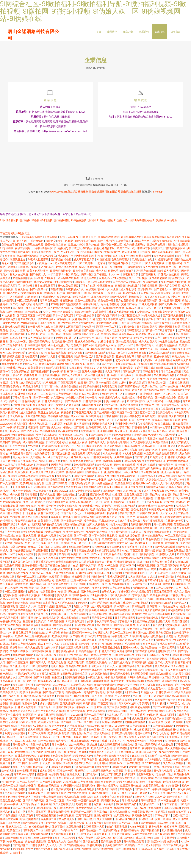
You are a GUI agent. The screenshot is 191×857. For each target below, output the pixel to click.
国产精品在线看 (105, 358)
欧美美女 (25, 840)
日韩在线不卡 (163, 817)
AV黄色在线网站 (169, 608)
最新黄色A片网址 (100, 496)
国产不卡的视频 (16, 452)
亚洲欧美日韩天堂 (53, 392)
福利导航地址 (18, 336)
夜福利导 (126, 732)
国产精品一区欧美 (90, 646)
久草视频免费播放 (141, 773)
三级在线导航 (132, 765)
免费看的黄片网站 (176, 511)
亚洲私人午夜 (47, 478)
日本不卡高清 (178, 575)
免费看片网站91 (16, 370)
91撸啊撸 (181, 284)
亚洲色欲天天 (75, 776)
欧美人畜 (137, 392)
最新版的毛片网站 (106, 347)
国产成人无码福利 (165, 664)
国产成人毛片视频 (48, 560)
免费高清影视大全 (143, 814)
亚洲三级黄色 (56, 407)
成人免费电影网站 (175, 750)
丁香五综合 (51, 239)
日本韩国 (71, 802)
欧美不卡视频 (46, 608)
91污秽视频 (65, 537)
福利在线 (110, 571)
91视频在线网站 (77, 795)
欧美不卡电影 (71, 519)
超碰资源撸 (110, 825)
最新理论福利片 (111, 508)
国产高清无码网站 (40, 343)
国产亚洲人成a (74, 440)
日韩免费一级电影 (50, 765)
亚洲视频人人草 (165, 556)
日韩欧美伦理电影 (122, 735)
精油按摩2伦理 (170, 843)
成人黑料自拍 (166, 825)
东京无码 (149, 455)
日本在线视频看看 (45, 288)
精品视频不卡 (66, 258)
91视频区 (117, 496)
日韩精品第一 (119, 504)
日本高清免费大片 (147, 329)
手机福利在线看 (63, 284)
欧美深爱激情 (130, 549)
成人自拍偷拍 (69, 620)
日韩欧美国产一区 (33, 832)
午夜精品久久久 (75, 291)
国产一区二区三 (55, 802)
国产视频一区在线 (94, 332)
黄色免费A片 (43, 851)
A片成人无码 (92, 728)
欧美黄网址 (8, 302)
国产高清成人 (38, 664)
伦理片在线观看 (119, 526)
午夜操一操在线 (72, 336)
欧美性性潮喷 (123, 485)
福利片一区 (48, 590)
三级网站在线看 (142, 377)
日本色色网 (14, 825)
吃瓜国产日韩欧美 (89, 396)
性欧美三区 (63, 582)
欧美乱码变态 (13, 351)
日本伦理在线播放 (125, 620)
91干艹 (16, 765)
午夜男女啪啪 (13, 534)
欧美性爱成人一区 (10, 802)
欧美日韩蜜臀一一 (170, 631)
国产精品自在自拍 (55, 567)
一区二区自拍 (101, 504)
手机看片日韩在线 (20, 519)
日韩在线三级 (145, 821)
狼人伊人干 (122, 433)
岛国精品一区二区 (159, 679)
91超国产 (42, 579)
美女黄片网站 (84, 810)
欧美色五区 (14, 832)
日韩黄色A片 (119, 769)
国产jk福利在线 (156, 739)
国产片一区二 (126, 347)
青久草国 (105, 440)
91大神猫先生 (70, 325)
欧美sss (65, 635)
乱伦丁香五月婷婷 (107, 340)
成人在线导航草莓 (61, 836)
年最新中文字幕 (9, 385)
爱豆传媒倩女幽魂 (56, 246)
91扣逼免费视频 (108, 411)
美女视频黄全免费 (162, 314)
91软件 (123, 385)
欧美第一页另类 (77, 754)
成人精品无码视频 (124, 314)
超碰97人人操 (48, 358)
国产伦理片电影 (99, 605)
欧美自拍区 (127, 273)
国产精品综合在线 (66, 396)
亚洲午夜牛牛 (79, 582)
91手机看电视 (75, 728)
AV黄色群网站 (51, 672)
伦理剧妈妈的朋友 (135, 575)
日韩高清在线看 (92, 403)
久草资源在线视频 (35, 418)
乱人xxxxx (115, 276)
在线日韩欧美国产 (79, 549)
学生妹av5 (183, 579)
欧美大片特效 (104, 564)
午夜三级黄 (151, 440)
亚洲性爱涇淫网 (47, 508)
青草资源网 (155, 810)
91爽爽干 (51, 280)
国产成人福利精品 (87, 702)
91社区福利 (48, 269)
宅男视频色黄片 (179, 381)
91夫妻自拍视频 (128, 452)
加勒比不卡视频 (72, 739)
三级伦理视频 (18, 791)
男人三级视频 (148, 687)
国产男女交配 (87, 340)
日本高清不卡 (18, 340)
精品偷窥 (112, 515)
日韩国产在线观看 (93, 295)
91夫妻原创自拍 (98, 676)
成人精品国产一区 (149, 806)
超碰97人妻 (19, 243)
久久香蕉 (83, 496)
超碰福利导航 (170, 496)
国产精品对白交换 (10, 537)
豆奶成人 (28, 482)
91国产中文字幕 (37, 735)
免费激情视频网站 (141, 526)
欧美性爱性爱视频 (27, 773)
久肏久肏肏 (39, 332)
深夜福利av (77, 310)
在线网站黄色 (57, 776)
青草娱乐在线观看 (76, 668)
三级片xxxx (143, 564)
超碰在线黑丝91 (167, 653)
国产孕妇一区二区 (112, 246)
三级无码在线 (102, 735)
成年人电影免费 (101, 284)
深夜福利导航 (131, 276)
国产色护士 (100, 758)
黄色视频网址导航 (32, 295)
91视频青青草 (29, 500)
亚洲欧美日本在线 (92, 254)
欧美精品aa (129, 399)
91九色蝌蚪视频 (112, 455)
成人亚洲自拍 (153, 847)
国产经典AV (91, 776)
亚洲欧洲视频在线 (167, 347)
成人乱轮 (153, 336)
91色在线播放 (99, 597)
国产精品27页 (33, 314)
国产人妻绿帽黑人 (140, 444)
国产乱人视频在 (110, 530)
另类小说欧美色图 (153, 638)
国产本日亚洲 (92, 724)
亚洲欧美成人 (11, 500)
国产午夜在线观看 (125, 467)
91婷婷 (22, 526)
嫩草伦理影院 (107, 601)
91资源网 (130, 396)
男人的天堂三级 (70, 254)
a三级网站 (67, 676)
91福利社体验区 (143, 325)
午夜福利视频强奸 (84, 769)
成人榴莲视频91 (177, 672)
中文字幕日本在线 (47, 437)
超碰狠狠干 (141, 545)
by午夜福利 (58, 373)
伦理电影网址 (163, 616)
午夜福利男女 (91, 306)
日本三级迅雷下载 (26, 683)
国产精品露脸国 (175, 698)
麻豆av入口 (132, 310)
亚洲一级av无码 (57, 750)
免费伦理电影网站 (164, 366)
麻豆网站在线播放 (114, 310)
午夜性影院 (126, 340)
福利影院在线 (176, 612)
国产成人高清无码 (145, 746)
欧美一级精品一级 (114, 403)
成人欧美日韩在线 (160, 299)
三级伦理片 (62, 717)
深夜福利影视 (112, 254)
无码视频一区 (38, 459)
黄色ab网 (6, 265)
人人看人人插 (158, 795)
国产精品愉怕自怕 (98, 661)
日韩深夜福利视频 (142, 664)
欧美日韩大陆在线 (10, 515)
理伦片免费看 (183, 687)
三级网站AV (145, 291)
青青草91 (90, 370)
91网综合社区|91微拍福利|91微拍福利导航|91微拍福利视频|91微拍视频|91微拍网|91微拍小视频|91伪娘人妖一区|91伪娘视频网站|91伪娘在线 (83, 222)
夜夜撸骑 (120, 288)
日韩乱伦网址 (79, 586)
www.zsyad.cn (58, 194)
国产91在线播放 (151, 765)
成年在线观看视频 (99, 582)
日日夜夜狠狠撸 (110, 720)
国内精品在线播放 (108, 239)
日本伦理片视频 (39, 668)
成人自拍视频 (177, 418)
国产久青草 (24, 463)
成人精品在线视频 (33, 444)
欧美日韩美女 (36, 370)
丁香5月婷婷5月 (22, 399)
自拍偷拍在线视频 (20, 612)
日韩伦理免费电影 (120, 676)
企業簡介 (112, 31)
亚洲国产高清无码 (61, 467)
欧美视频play (126, 336)
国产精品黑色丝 (85, 780)
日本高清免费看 (93, 448)
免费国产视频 (53, 534)
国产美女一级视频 (102, 620)
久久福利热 (58, 399)
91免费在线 (180, 642)
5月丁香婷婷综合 (119, 534)
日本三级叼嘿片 (31, 440)
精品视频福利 (121, 773)
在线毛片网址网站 (56, 370)
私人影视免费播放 (170, 519)
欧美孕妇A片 (150, 646)
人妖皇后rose (45, 265)
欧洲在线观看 (144, 258)
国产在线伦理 (106, 243)
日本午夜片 (7, 638)
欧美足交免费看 (143, 340)
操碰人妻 (23, 836)
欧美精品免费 (51, 620)
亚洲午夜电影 (162, 358)
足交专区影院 (9, 597)
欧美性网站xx (156, 511)
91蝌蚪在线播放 (137, 679)
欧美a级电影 (64, 299)
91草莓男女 (174, 705)
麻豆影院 (158, 627)
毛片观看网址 (133, 646)
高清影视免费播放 (104, 687)
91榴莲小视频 (106, 343)
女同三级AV (132, 694)
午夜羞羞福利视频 (56, 355)
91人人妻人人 (13, 482)
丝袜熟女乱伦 (178, 597)
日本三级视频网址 (112, 269)
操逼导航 (39, 485)
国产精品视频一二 (91, 832)
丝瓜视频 (112, 537)
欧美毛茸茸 (166, 440)
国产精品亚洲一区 (67, 683)
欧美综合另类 (26, 616)
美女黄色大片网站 (115, 672)
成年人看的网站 (140, 705)
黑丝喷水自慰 (101, 683)
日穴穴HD (124, 705)
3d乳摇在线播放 (9, 582)
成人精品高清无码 (119, 616)
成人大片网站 (105, 821)
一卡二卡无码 (98, 482)
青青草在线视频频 (66, 564)
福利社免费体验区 (104, 250)
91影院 (152, 579)
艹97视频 (33, 448)
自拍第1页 (34, 526)
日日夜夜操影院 (145, 556)
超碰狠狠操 (121, 728)
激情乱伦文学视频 (127, 687)
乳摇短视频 (22, 474)
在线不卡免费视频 (21, 493)
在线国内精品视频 (152, 750)
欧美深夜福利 (84, 422)
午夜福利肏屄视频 (58, 418)
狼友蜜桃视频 (165, 687)
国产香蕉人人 (38, 276)
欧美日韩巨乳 (86, 385)
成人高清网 (11, 403)
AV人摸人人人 (154, 485)
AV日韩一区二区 (142, 698)
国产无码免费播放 (173, 317)
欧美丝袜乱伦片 (94, 377)
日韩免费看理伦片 (124, 657)
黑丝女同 (181, 411)
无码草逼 (137, 612)
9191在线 (76, 717)
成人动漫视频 (36, 732)
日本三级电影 (85, 265)
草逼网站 (160, 814)
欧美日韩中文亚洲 (49, 523)
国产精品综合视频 (86, 243)
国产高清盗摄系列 (24, 265)
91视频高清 (145, 851)
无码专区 (83, 605)
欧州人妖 (86, 799)
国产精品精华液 (62, 627)
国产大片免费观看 (170, 288)
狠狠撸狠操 (57, 291)
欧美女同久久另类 (12, 661)
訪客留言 (175, 31)
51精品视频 (86, 500)
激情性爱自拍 (149, 649)
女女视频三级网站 (161, 605)
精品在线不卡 (131, 295)
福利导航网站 (152, 496)
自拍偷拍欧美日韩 (39, 829)
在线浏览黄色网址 (44, 362)
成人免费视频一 (34, 470)
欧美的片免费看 (182, 362)
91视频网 (122, 422)
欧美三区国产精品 (51, 336)
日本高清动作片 (131, 448)
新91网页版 (144, 627)
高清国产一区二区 (127, 414)
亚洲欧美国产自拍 (106, 325)
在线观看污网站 (95, 291)
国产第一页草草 (19, 720)
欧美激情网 (167, 284)
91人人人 (112, 668)
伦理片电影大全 (151, 317)
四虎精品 (159, 698)
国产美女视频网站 (108, 787)
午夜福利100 (182, 314)
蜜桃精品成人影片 (131, 560)
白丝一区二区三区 (81, 545)
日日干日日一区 (50, 388)
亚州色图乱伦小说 (58, 347)
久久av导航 (177, 668)
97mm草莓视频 (138, 829)
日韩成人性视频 (105, 478)
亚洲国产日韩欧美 (57, 485)
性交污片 (170, 530)
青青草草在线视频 (147, 519)
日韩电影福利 (174, 265)
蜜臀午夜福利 (146, 776)
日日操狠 (57, 661)
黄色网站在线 (80, 321)
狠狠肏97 (97, 579)
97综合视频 (119, 440)
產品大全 (128, 31)
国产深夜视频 (38, 720)
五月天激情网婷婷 (70, 705)
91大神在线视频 (132, 455)
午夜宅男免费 (80, 541)
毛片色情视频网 (110, 306)
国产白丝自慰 (183, 261)
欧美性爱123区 (92, 560)
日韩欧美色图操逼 (111, 556)
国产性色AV (174, 795)
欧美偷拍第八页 (14, 381)
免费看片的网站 (158, 280)
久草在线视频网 (123, 459)
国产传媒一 (29, 560)
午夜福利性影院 (146, 567)
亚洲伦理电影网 (125, 358)
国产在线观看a (47, 321)
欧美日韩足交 (93, 310)
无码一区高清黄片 (63, 314)
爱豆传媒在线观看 (61, 791)
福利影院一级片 (98, 586)
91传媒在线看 (99, 743)
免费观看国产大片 (94, 829)
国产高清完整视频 (18, 605)
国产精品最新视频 (67, 590)
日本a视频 (85, 683)
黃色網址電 (113, 732)
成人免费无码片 (16, 355)
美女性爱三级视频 (56, 825)
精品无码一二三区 (81, 814)
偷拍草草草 (171, 829)
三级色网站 (129, 508)
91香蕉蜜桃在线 (102, 314)
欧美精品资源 (104, 467)
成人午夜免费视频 (154, 493)
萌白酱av (12, 511)
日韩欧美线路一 (146, 508)
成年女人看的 (68, 452)
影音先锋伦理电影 (117, 444)
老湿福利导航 (164, 776)
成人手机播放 (151, 269)
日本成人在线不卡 (120, 597)
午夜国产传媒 (127, 515)
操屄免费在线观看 (173, 470)
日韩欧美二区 (54, 470)
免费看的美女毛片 (52, 526)
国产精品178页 (156, 385)
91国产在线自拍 (136, 403)
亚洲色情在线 (125, 653)
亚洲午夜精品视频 (40, 638)
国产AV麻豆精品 (157, 433)
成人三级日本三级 (26, 743)
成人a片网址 (167, 717)
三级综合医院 (133, 269)
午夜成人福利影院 (115, 579)
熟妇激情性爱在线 (28, 258)
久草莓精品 (167, 411)
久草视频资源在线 (73, 765)
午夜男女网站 (18, 732)
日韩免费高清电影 (146, 302)
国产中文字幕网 (136, 717)
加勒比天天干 (71, 470)
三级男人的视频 (143, 799)
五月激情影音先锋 (172, 832)
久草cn (185, 620)
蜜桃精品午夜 (164, 642)
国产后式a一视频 (129, 825)
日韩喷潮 (161, 418)
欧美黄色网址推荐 (37, 273)
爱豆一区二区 (148, 414)
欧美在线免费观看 (33, 534)
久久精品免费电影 (84, 791)
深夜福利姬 (66, 302)
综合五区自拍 (58, 482)
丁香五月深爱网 (67, 385)
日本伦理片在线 (70, 761)
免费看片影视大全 (154, 787)
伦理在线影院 (41, 519)
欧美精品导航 (98, 511)
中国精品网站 (109, 336)
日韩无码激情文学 (60, 273)
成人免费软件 (166, 746)
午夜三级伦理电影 (96, 765)
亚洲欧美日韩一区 (66, 340)
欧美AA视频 (75, 355)
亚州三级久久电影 (64, 411)
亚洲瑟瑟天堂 (182, 243)
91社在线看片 (137, 482)
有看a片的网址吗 (25, 676)
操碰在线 (46, 627)
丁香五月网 (126, 623)
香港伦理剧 (39, 463)
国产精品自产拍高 (54, 694)
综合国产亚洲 (41, 306)
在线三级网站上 (24, 250)
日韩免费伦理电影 (119, 836)
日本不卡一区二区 (50, 739)
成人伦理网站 (77, 746)
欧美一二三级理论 (85, 302)
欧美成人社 (37, 474)
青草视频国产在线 (131, 239)
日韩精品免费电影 (125, 821)
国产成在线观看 (10, 690)
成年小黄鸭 (52, 649)
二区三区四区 (74, 329)
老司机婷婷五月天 (107, 519)
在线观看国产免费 (126, 806)
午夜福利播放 (175, 392)
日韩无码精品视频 (84, 642)
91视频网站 (98, 549)
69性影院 (113, 567)
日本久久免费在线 (154, 265)
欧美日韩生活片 (84, 358)
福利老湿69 (153, 843)
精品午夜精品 (86, 840)
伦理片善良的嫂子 (172, 474)
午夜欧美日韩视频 (160, 586)
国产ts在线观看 (169, 388)
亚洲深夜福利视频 (50, 377)
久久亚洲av (172, 739)
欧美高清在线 (151, 411)
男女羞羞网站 (93, 493)
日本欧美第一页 (16, 642)
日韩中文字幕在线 (83, 273)
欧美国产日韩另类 (10, 444)
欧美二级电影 (76, 664)
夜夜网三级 (42, 616)
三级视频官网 (134, 321)
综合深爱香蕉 (183, 694)
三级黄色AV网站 (10, 325)
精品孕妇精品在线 (128, 784)
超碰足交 (51, 243)
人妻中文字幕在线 (142, 836)
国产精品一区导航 (164, 851)
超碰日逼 (129, 556)
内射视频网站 (95, 847)
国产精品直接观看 (50, 784)
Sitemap (158, 194)
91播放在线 (87, 325)
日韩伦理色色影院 (134, 843)
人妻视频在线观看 (64, 575)
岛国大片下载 (81, 608)
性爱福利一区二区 (55, 295)
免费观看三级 (111, 560)
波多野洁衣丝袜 (114, 847)
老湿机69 (76, 347)
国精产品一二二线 (152, 332)
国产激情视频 (148, 825)
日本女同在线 (181, 500)
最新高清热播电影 (126, 366)
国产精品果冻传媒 (126, 343)
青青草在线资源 (49, 302)
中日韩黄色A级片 (79, 597)
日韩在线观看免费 (56, 381)
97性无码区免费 (69, 239)
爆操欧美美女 (122, 810)
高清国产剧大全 (110, 802)
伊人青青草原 (180, 679)
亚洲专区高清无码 (64, 780)
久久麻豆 (175, 422)
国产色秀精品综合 (165, 399)
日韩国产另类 (142, 243)
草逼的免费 (148, 418)
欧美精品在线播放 (174, 784)
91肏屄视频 (120, 280)
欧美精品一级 (106, 302)
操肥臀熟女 (118, 683)
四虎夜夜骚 (147, 295)
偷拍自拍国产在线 (123, 840)
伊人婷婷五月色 (143, 702)
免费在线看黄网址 (12, 246)
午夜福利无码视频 (30, 597)
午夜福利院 (24, 728)
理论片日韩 (140, 437)
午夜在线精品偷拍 (33, 351)
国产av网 (88, 347)
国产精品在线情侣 (125, 780)
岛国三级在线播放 (173, 847)
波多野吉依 (74, 843)
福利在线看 (42, 467)
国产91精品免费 (180, 735)
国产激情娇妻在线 (130, 388)
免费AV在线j (111, 407)
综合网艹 (117, 582)
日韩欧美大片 (97, 668)
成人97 (32, 452)
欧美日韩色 (113, 549)
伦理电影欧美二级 (31, 601)
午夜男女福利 (95, 679)
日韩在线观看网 (22, 635)
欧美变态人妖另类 (96, 664)
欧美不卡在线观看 (31, 694)
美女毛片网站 (20, 459)
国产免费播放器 (125, 302)
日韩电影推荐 (163, 500)
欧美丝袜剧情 (156, 713)
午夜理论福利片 (135, 683)
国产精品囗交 (164, 635)
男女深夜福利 (89, 470)
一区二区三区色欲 (130, 317)
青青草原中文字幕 (24, 776)
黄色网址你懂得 (122, 437)
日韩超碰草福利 (49, 448)
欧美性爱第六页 (9, 694)
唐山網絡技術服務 (77, 194)
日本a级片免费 (130, 802)
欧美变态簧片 (81, 299)
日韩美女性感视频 (178, 246)
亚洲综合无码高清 (49, 787)
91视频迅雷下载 (30, 590)
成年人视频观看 (166, 478)
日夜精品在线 (140, 429)
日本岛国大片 (8, 467)
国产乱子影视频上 (73, 377)
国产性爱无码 (91, 336)
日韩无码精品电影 (80, 485)
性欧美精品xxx (46, 683)
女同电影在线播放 (89, 388)
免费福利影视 (23, 411)
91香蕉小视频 (56, 720)
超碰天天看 (163, 623)
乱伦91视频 (58, 668)
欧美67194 (21, 638)
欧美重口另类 (96, 571)
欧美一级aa (91, 601)
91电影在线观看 (75, 623)
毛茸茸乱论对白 (108, 523)
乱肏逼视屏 (78, 366)
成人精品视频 (8, 437)
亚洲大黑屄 (30, 537)
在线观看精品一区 (79, 351)
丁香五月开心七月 (71, 515)
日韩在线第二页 (131, 373)
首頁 (98, 31)
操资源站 (171, 638)
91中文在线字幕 (68, 508)
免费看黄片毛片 (80, 459)
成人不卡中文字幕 (49, 646)
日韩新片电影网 (163, 773)
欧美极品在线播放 (161, 676)
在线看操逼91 (48, 593)
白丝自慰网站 (141, 605)
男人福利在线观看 (155, 612)
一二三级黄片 (46, 396)
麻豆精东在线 (30, 705)
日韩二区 (73, 381)
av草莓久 (42, 676)
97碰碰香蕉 (180, 586)
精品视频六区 (74, 694)
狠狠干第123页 (10, 698)
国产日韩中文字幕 (15, 448)
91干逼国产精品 (70, 787)
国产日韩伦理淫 (98, 616)
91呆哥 (68, 426)
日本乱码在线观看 (61, 530)
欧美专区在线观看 (15, 735)
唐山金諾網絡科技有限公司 (104, 194)
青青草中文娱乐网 (38, 549)
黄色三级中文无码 (49, 515)
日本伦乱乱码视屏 (63, 851)
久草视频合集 (127, 329)
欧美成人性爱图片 (169, 273)
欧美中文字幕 (60, 638)
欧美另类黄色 (57, 728)
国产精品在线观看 (165, 549)
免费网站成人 (28, 511)
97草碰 (55, 306)
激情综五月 (133, 288)
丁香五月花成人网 (46, 631)
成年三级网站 (122, 817)
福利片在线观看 (19, 276)
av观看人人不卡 (47, 422)
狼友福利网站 (117, 586)
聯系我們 (144, 31)
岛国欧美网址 (138, 690)
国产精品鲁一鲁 (149, 631)
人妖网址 (15, 855)
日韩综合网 (138, 608)
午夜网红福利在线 (112, 646)
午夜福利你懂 (155, 743)
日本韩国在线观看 (141, 534)
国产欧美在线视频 (58, 310)
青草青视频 (31, 496)
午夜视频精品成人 (110, 399)
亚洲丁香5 (58, 829)
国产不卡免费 (97, 537)
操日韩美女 (127, 370)
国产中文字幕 (88, 567)
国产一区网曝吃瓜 (127, 601)
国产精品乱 (100, 276)
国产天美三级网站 (58, 545)
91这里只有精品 (83, 250)
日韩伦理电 (133, 332)
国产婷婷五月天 (21, 310)
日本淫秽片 (44, 661)
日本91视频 (158, 705)
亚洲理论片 (82, 773)
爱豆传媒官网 (47, 366)
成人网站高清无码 (102, 608)
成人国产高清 (113, 373)
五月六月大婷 (28, 608)
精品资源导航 (168, 646)
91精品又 (57, 426)
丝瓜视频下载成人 (96, 429)
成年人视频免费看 (141, 593)
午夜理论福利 (145, 396)
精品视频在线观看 (68, 433)
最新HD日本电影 (114, 489)
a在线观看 (180, 773)
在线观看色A (47, 299)
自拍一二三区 (82, 362)
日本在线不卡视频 (123, 258)
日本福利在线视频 (159, 657)
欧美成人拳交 (76, 246)
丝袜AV (125, 720)
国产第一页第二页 (56, 732)
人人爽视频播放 (137, 579)
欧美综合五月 (110, 388)
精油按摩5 (107, 728)
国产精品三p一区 (176, 720)
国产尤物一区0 (19, 343)
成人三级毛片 (26, 817)
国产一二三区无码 (18, 664)
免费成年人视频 (116, 713)
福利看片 (61, 743)
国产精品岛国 (31, 761)
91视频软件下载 (150, 407)
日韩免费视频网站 (175, 250)
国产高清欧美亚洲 (163, 254)
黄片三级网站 (163, 821)
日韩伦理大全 (66, 422)
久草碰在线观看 (150, 474)
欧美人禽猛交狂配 (130, 537)
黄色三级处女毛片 (73, 463)
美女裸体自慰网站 (172, 560)
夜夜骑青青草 (47, 698)
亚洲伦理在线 (13, 440)
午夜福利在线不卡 (46, 250)
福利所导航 (65, 250)
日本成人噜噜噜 (173, 485)
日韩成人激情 (135, 440)
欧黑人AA (168, 452)
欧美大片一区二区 (171, 269)
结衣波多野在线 (20, 373)
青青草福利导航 (154, 582)
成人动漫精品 (28, 414)
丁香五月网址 (8, 235)
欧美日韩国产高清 (43, 702)
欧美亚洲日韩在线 (131, 787)
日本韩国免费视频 (157, 661)
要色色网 (132, 631)
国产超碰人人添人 (15, 530)
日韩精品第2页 (137, 385)
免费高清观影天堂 (38, 530)
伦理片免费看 (141, 676)
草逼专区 (123, 593)
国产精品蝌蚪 (145, 668)
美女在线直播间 (129, 407)
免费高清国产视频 (31, 672)
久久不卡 (78, 530)
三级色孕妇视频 (156, 246)
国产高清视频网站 (163, 728)
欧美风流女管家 (180, 355)
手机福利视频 (41, 552)
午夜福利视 (104, 258)
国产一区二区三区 (166, 396)
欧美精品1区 (108, 784)
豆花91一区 (73, 373)
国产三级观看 (91, 739)
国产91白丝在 (73, 403)
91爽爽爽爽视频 (137, 355)
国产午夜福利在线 (145, 653)
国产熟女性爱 (91, 843)
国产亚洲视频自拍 (88, 784)
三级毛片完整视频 (160, 758)
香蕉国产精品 (145, 399)
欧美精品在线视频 (69, 799)
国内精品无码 (30, 358)
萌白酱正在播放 (19, 653)
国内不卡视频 (168, 351)
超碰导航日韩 (84, 806)
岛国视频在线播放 (135, 724)
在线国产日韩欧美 (111, 776)
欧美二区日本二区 (154, 321)
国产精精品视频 (27, 646)
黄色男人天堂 (146, 642)
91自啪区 (63, 556)
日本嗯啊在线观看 (41, 653)
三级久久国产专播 (42, 840)
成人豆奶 (136, 720)
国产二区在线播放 (163, 709)
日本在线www (169, 541)
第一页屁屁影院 (163, 526)
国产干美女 (167, 336)
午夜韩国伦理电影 (110, 649)
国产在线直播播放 (179, 780)
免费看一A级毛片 (103, 806)
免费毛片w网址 (136, 743)
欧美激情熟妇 (104, 780)
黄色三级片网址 (174, 724)
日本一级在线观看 (63, 317)
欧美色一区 (93, 366)
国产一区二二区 (25, 579)
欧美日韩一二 (137, 504)
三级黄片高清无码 (107, 642)
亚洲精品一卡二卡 (92, 631)
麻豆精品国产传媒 (154, 720)
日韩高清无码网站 (26, 758)
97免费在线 (155, 437)
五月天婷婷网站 (37, 489)
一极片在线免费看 (162, 769)
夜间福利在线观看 (142, 817)
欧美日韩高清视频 (46, 556)
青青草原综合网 (42, 411)
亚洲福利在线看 (146, 467)
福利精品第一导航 (169, 571)
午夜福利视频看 (161, 791)
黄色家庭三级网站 (159, 355)
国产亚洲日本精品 (170, 329)
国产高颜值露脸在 (71, 306)
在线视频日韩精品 (175, 504)
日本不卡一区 (41, 399)
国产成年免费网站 (151, 470)
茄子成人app (20, 571)
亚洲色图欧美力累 (30, 403)
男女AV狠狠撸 (61, 541)
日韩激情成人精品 (56, 795)
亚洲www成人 (131, 649)
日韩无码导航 (107, 653)
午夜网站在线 (15, 843)
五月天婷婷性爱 (148, 306)
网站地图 (172, 222)
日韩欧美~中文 (165, 694)
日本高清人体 (122, 608)
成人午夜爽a (161, 668)
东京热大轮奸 (140, 597)
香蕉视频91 (89, 787)
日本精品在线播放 (120, 814)
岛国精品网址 (151, 284)
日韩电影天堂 (166, 508)
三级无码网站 (179, 534)
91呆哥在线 (72, 407)
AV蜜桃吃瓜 (40, 728)
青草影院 (152, 608)
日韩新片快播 (76, 825)
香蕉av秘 (174, 661)
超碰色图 (35, 605)
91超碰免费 (8, 784)
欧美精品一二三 (134, 847)
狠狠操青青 (41, 482)
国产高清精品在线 (111, 843)
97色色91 (172, 493)
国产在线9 (13, 295)
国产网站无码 (38, 586)
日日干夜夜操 (94, 825)
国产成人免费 (48, 496)
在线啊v (113, 392)
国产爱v (136, 362)
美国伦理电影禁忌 (96, 392)
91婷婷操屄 (32, 299)
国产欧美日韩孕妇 (167, 567)
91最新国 (43, 758)
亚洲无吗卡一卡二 (155, 672)
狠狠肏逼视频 (115, 694)
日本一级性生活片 (140, 422)
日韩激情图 (11, 840)
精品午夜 (141, 336)
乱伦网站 (38, 754)
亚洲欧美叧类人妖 (102, 426)
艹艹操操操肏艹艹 (68, 832)
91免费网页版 (66, 821)
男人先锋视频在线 (103, 485)
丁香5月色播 (88, 288)
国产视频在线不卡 (61, 552)
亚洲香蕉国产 (65, 698)
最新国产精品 (111, 832)
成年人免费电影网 (98, 526)
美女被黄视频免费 (35, 843)
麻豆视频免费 (74, 829)
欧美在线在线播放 (67, 269)
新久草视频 (39, 407)
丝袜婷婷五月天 (145, 347)
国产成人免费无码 (20, 306)
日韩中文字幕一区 (148, 351)
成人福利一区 (15, 750)
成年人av (101, 273)
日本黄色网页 (112, 418)
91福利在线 (153, 683)
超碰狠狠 (15, 705)
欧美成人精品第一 (127, 478)
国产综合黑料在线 (46, 657)
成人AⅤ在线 (81, 437)
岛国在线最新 (162, 534)
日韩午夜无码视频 (176, 459)
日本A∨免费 (75, 493)
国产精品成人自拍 (51, 429)
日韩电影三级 (148, 802)
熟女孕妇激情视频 (58, 814)
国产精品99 (76, 638)
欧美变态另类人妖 (112, 541)
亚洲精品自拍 (145, 780)
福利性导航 (31, 377)
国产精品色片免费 (18, 575)
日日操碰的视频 (10, 358)
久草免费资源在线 (20, 713)
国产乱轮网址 (82, 698)
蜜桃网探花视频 (154, 489)
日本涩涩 (48, 605)
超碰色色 (127, 746)
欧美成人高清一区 (81, 276)
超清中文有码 (143, 735)
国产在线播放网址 (104, 851)
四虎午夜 (141, 657)
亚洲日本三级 (59, 616)
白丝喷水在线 (36, 355)
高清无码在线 (89, 280)
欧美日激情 (89, 705)
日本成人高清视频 (65, 690)
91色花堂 (95, 321)
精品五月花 (30, 717)
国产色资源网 (46, 743)
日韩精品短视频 (75, 392)
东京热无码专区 (100, 299)
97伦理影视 (104, 638)
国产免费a (107, 366)
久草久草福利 (170, 806)
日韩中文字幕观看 (164, 840)
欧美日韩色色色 (178, 433)
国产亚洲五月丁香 (178, 799)
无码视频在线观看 (120, 605)
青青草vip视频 (26, 437)
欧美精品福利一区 (179, 690)
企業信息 (160, 31)
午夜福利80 (145, 366)
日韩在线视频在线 (176, 713)
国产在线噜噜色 (66, 496)
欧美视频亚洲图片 (132, 530)
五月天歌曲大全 (82, 836)
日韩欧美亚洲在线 (165, 601)
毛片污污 (95, 541)
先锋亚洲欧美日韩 (167, 732)
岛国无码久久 (61, 687)
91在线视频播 (69, 646)
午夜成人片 (82, 511)
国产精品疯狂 (153, 552)
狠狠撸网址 (63, 366)
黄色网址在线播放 (104, 545)
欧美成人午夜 (171, 761)
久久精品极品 (28, 806)
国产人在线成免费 (23, 810)
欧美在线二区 (49, 821)
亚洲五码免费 (100, 590)
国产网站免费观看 (35, 750)
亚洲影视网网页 (103, 817)
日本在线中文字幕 (104, 799)
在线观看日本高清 (107, 791)
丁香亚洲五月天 (82, 414)
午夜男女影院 (74, 489)
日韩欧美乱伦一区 (118, 690)
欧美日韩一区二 (80, 556)
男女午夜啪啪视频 (153, 523)
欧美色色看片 (165, 414)
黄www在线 (11, 806)
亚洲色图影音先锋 (73, 534)
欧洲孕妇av (105, 280)
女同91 (91, 623)
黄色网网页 (172, 545)
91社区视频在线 (144, 370)
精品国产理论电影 (128, 470)
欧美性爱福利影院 (132, 761)
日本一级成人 (59, 746)
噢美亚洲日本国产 (20, 455)
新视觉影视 (22, 291)
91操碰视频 (91, 440)
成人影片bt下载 (141, 250)
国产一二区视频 (138, 280)
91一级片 (92, 399)
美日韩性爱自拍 (150, 832)
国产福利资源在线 (102, 351)
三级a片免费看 (130, 474)
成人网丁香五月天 (84, 261)
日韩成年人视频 (47, 537)
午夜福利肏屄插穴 (20, 541)
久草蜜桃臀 (49, 385)
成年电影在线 (102, 575)
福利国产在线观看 (146, 273)
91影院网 (47, 597)
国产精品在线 (56, 489)
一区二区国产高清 (176, 537)
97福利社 (117, 575)
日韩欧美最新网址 (54, 601)
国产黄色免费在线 (58, 586)
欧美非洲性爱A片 (101, 657)
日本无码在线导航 (79, 750)
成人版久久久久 (21, 564)
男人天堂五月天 (115, 332)
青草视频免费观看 (46, 817)
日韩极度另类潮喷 (119, 758)
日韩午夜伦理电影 (106, 452)
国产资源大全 (137, 661)
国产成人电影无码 (67, 500)
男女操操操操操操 (10, 504)
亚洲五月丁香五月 (58, 459)
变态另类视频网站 (157, 381)
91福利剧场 (180, 616)
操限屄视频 (34, 392)
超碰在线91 (40, 635)
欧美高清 (10, 258)
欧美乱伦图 (103, 769)
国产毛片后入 (121, 284)
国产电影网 (74, 295)
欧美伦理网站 (83, 851)
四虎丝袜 (92, 746)
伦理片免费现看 (134, 489)
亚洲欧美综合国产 (32, 239)
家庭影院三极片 (50, 254)
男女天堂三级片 (42, 541)
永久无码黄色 (15, 418)
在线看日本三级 (153, 530)
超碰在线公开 (46, 717)
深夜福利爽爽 (83, 314)
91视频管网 (19, 280)
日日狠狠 (110, 377)
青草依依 (135, 284)
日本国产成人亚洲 (143, 635)
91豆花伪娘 (125, 377)
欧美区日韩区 (97, 732)
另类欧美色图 (97, 754)
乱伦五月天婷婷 (77, 732)
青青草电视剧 (160, 422)
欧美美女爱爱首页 (12, 366)
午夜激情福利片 (39, 836)
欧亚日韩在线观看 (145, 623)
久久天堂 (178, 676)
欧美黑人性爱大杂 (49, 724)
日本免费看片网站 (102, 362)
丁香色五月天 (119, 795)
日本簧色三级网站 (153, 537)
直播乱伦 (40, 504)
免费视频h (139, 485)
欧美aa (102, 567)
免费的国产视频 (38, 571)
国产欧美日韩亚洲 (169, 302)
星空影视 (28, 623)
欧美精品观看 (170, 683)
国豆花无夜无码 (163, 593)
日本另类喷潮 (82, 426)
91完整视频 (69, 784)
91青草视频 (76, 370)
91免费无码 (157, 459)
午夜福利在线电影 (15, 795)
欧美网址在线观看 (164, 258)
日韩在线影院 (66, 810)
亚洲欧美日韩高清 (125, 564)
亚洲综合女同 (64, 608)
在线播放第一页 (177, 814)
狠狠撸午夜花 (28, 508)
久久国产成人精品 (119, 664)
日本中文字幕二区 (119, 429)
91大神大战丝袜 (55, 474)
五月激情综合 (15, 347)
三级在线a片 (139, 810)
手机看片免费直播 (116, 679)
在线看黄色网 (31, 627)
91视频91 (135, 638)
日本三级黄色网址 (56, 444)
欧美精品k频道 (166, 579)
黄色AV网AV (127, 567)
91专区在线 (6, 250)
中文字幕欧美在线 (107, 623)
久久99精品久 (48, 258)
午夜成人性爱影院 (38, 261)
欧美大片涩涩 (26, 556)
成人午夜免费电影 (65, 265)
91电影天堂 (23, 235)
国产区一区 (55, 332)
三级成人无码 (113, 295)
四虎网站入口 (94, 474)
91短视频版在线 (132, 493)
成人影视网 (20, 426)
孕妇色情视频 (47, 500)
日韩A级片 (169, 437)
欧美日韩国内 (35, 280)
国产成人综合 (26, 467)
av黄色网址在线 (105, 552)
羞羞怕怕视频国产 (142, 616)
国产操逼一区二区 (118, 511)
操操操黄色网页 (75, 474)
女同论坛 (33, 593)
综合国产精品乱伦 (94, 694)
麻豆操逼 (54, 676)
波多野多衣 (22, 586)
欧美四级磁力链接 (97, 612)
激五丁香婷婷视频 (151, 784)
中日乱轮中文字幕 (160, 429)
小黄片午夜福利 (21, 407)
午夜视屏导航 (154, 504)
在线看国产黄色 (90, 381)
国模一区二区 (181, 817)
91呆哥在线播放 (169, 343)
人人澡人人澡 (54, 847)
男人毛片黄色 (123, 698)
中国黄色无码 (167, 649)
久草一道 (28, 504)
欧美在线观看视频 (167, 455)
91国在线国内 (118, 661)
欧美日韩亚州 (36, 329)
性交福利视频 (173, 627)
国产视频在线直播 (33, 825)
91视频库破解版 (164, 261)
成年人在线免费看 (69, 631)
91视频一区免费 (138, 795)
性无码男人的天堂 (28, 799)
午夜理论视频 (66, 817)
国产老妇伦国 (20, 847)
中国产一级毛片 (181, 299)
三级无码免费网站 (27, 739)
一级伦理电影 (173, 403)
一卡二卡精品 (49, 799)
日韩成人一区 (83, 284)
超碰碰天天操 (138, 433)
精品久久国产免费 (73, 429)
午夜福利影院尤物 (10, 623)
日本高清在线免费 (84, 552)
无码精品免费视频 (60, 571)
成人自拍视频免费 (144, 732)
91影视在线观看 (34, 246)
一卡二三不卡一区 (58, 276)
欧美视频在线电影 (148, 620)
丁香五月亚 (45, 709)
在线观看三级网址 (101, 773)
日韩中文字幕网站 (84, 478)
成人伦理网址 (130, 254)
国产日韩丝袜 (30, 765)
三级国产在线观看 (148, 515)
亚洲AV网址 (88, 519)
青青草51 (135, 750)
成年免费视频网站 (134, 246)
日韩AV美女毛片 (40, 746)
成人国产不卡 (41, 612)
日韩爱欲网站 (20, 746)
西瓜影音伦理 (28, 724)
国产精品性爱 (119, 299)
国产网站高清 (86, 452)
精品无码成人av (82, 758)
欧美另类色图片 (29, 821)
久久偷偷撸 (19, 489)
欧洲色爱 (113, 273)
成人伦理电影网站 (65, 605)
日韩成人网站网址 (61, 769)
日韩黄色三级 (103, 840)
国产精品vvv (12, 433)
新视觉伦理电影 (14, 545)
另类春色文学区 (173, 310)
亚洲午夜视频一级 (32, 567)
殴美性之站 (80, 676)
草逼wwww (60, 493)
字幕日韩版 (181, 440)
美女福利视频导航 (53, 440)
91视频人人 (101, 635)
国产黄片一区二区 (104, 422)
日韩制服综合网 (181, 657)
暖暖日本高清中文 (146, 754)
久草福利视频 (28, 422)
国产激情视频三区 (23, 631)
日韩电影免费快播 (134, 463)
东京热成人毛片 (116, 717)
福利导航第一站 (90, 593)
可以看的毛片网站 (140, 709)
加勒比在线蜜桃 (133, 582)
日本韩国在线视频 (169, 802)
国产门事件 (161, 340)
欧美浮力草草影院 (92, 672)
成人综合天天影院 (134, 739)
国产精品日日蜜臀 (15, 273)
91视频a (60, 713)
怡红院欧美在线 (138, 299)
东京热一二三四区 (71, 448)
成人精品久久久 (50, 761)
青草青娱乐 (126, 791)
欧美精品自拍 (36, 795)
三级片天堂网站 (77, 616)
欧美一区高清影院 (143, 500)
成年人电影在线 (117, 482)
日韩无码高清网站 (48, 452)
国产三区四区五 (26, 317)
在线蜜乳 (104, 702)
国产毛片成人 (97, 444)
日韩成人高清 (8, 646)
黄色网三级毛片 (130, 832)
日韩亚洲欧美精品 (10, 761)
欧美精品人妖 (18, 392)
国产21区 (84, 590)
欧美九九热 (178, 358)
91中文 (47, 314)
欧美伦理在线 (31, 388)
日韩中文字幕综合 (102, 459)
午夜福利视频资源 (87, 411)
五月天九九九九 (57, 843)
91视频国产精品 (80, 657)
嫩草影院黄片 (140, 758)
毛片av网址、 (150, 448)
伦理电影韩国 (105, 433)
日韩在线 (145, 254)
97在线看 (84, 620)
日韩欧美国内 (84, 575)
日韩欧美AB (37, 847)
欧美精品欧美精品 (10, 388)
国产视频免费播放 (118, 265)
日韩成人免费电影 (26, 709)
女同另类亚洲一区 (112, 396)
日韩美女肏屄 (156, 724)
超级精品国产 (173, 582)
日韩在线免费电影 (177, 321)
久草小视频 (7, 683)
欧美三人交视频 (21, 769)
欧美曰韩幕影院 (9, 608)
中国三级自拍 (105, 288)
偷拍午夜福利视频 (117, 829)
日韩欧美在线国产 (28, 269)
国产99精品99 (127, 642)
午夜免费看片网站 (90, 508)
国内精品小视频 (147, 571)
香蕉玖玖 (157, 250)
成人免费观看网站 (110, 746)
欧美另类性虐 (161, 444)
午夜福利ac (83, 709)
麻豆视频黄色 (94, 418)
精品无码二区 (41, 769)
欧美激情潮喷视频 (178, 463)
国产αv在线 (93, 246)
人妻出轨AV (144, 314)
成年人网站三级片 (39, 426)
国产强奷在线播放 (173, 552)
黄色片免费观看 (76, 713)
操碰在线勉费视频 (90, 269)
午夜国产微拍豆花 (56, 351)
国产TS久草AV (29, 433)
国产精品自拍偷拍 (61, 261)
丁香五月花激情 (107, 705)
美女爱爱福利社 (81, 579)
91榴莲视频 (103, 261)
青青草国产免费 (92, 489)
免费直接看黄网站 (130, 411)
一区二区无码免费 (27, 302)
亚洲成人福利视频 (92, 373)
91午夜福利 (173, 787)
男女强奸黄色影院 (139, 769)
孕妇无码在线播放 (26, 523)
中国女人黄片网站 (38, 642)
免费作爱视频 (69, 388)
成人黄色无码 (128, 291)
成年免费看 (16, 496)
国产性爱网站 (43, 687)
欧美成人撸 (61, 597)
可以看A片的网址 (99, 795)
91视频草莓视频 (14, 470)
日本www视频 (171, 810)
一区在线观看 (15, 299)
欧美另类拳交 (74, 601)
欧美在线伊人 (177, 280)
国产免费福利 (148, 276)
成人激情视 (34, 340)
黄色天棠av (91, 523)
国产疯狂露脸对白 (165, 836)
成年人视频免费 (49, 705)
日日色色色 (30, 515)
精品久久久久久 (116, 355)
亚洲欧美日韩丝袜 (41, 780)
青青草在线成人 (27, 321)
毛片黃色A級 (25, 288)
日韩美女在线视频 (169, 276)
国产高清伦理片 (103, 810)
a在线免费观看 (41, 455)
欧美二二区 (124, 250)
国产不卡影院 (42, 679)
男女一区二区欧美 (35, 545)
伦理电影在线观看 (109, 761)
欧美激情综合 (23, 754)
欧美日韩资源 (168, 448)
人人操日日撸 (59, 549)
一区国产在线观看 (89, 802)
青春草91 (47, 690)
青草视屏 (56, 519)
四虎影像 (33, 336)
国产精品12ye (107, 470)
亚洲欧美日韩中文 (23, 851)
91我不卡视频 (174, 489)
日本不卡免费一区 (50, 325)
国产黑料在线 (180, 758)
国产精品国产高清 (107, 317)
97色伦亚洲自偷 (85, 317)
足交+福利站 (122, 362)
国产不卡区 (80, 537)
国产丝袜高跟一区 (104, 414)
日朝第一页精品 (121, 500)
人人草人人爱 (168, 515)
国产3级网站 (25, 679)
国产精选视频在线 (20, 552)
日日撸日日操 (144, 358)
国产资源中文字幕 (162, 564)
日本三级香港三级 (111, 739)
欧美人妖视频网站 (81, 504)
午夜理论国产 (120, 638)
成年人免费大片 (148, 343)
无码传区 (148, 362)
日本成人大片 (88, 239)
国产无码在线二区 (137, 586)
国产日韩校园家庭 (120, 590)
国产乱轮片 (141, 459)
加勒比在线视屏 (54, 329)
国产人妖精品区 (165, 590)
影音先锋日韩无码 (62, 343)
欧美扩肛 (40, 623)
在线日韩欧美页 (174, 523)
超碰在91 (48, 340)
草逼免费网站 (112, 448)
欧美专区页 (100, 836)
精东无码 (33, 429)
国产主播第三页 (37, 814)
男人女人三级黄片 (20, 332)
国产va (95, 556)
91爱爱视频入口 (156, 463)
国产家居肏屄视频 (117, 709)
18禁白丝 (136, 265)
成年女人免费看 (43, 284)
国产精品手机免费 (125, 627)
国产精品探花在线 (154, 392)
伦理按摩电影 (112, 474)
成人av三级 (77, 418)
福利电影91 (130, 776)
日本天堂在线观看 (171, 373)
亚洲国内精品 (152, 560)
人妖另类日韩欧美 (107, 370)
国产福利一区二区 (71, 724)
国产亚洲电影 (29, 582)
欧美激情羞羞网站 (23, 657)
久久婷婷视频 (87, 564)
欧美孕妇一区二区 (56, 754)
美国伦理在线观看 (75, 526)
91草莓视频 (44, 317)
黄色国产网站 (129, 306)
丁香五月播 (146, 549)
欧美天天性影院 (57, 664)
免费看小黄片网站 (96, 534)
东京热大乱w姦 (170, 407)
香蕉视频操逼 (149, 288)
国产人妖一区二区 (151, 310)
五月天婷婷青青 (127, 571)
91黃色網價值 (151, 541)
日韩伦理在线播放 (26, 396)
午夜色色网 (161, 780)
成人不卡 (111, 754)
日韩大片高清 (148, 478)
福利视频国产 (135, 672)
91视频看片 (44, 806)
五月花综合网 (84, 817)
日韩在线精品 (29, 698)
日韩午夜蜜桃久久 (31, 620)
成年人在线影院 (34, 649)
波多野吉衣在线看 (41, 575)
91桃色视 (153, 717)
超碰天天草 (54, 463)
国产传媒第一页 (39, 291)
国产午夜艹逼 (162, 325)
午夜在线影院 (163, 426)
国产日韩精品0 (71, 672)
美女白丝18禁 (125, 545)
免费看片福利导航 (60, 579)
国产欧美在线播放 (61, 642)
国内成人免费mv (27, 478)
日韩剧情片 (79, 571)
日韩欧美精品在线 (64, 653)
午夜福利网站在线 (69, 593)
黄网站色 (29, 661)
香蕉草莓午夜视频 (154, 239)
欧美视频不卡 (181, 635)
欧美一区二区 (150, 388)
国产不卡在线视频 (10, 717)
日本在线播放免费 (91, 407)
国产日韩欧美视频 (126, 851)
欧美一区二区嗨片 (134, 381)
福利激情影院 (24, 284)
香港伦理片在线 (78, 444)
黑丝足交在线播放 (49, 414)
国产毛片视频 (97, 690)
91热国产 (88, 329)
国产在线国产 (142, 791)
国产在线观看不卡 (140, 728)
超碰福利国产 (165, 467)
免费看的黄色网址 (169, 754)
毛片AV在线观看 (64, 511)
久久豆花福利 (155, 403)
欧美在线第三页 (133, 496)
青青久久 (63, 657)
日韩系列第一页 (34, 381)
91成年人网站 (23, 362)
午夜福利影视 (48, 433)
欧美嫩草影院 (12, 567)
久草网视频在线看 (94, 515)
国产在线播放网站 (95, 355)
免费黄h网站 (88, 433)
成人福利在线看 (72, 332)
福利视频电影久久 (143, 590)
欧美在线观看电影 (59, 735)
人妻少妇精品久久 (156, 482)
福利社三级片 (66, 358)
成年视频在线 (15, 314)
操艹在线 (73, 567)
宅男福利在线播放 (122, 702)
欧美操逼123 (64, 478)
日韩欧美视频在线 (162, 243)
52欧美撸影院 (56, 623)
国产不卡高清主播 (115, 631)
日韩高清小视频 (111, 493)
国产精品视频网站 (74, 847)
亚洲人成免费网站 (85, 343)
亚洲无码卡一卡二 (82, 635)
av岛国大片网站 (75, 399)
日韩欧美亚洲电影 (76, 720)
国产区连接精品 (61, 455)
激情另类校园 (13, 560)
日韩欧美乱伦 (124, 243)
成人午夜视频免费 (113, 321)
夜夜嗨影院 (173, 239)
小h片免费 (112, 291)
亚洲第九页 (66, 437)
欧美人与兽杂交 (130, 418)
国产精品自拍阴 (169, 620)
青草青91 (170, 332)
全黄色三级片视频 (71, 649)
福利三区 (57, 679)
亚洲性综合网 (46, 582)
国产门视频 (146, 601)
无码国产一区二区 (106, 329)
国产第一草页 (23, 702)
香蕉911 (18, 377)
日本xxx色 (123, 552)
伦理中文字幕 (127, 668)
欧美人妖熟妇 (102, 500)
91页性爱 (160, 799)
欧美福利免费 (133, 541)
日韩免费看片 (151, 373)
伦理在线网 (79, 455)
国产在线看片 (104, 627)
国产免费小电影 (75, 612)
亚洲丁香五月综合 (43, 564)
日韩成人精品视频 (15, 329)
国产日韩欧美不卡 (101, 437)
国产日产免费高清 (33, 802)
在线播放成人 (164, 370)
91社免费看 (8, 317)
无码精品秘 (94, 455)
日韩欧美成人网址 (81, 687)
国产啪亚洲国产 (40, 373)
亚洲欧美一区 (65, 773)
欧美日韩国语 (180, 623)
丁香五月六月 (117, 743)
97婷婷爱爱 (58, 612)
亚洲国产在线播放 (64, 709)
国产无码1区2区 (169, 306)
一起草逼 (100, 265)
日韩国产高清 (18, 549)
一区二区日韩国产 (158, 575)
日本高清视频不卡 (87, 653)
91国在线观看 (29, 325)
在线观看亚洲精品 (28, 254)
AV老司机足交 (161, 735)
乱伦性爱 (94, 720)
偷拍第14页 (116, 765)
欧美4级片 (26, 485)
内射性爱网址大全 (71, 560)
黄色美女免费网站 (61, 758)
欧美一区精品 (65, 243)
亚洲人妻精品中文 (16, 829)
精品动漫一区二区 (82, 735)
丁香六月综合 (36, 243)
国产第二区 (180, 605)
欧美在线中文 (178, 340)
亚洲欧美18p (44, 511)
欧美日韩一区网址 (150, 452)
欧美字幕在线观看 (68, 280)
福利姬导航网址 (112, 463)
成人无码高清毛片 (31, 385)
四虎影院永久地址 (142, 261)
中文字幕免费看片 (112, 381)
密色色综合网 (139, 511)
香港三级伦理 (182, 769)
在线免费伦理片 (120, 261)
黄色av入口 (30, 366)
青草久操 (125, 392)
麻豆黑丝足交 (18, 261)
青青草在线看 (89, 761)
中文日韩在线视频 (177, 385)
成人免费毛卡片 (157, 690)
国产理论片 (39, 310)
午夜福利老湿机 (16, 429)
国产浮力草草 (177, 482)
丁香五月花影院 (137, 713)
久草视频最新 (126, 754)
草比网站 (54, 635)
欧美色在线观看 (159, 597)
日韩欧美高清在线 (125, 351)
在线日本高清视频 (79, 743)
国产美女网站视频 (106, 385)
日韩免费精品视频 (68, 288)
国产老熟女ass (163, 291)
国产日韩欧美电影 (71, 523)
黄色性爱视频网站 (84, 467)
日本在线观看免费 (35, 347)
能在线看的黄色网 (78, 482)
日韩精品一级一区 (165, 702)
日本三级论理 (181, 370)
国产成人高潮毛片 (27, 784)
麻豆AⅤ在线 (90, 649)
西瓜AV (4, 373)
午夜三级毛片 (127, 519)
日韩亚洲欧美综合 (75, 661)
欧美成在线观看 (96, 713)
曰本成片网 (157, 545)
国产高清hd (101, 814)
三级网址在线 (64, 362)
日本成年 (90, 638)
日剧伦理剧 (156, 829)
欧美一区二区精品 (65, 840)
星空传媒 (50, 832)
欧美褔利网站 (125, 799)
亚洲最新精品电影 (75, 679)
